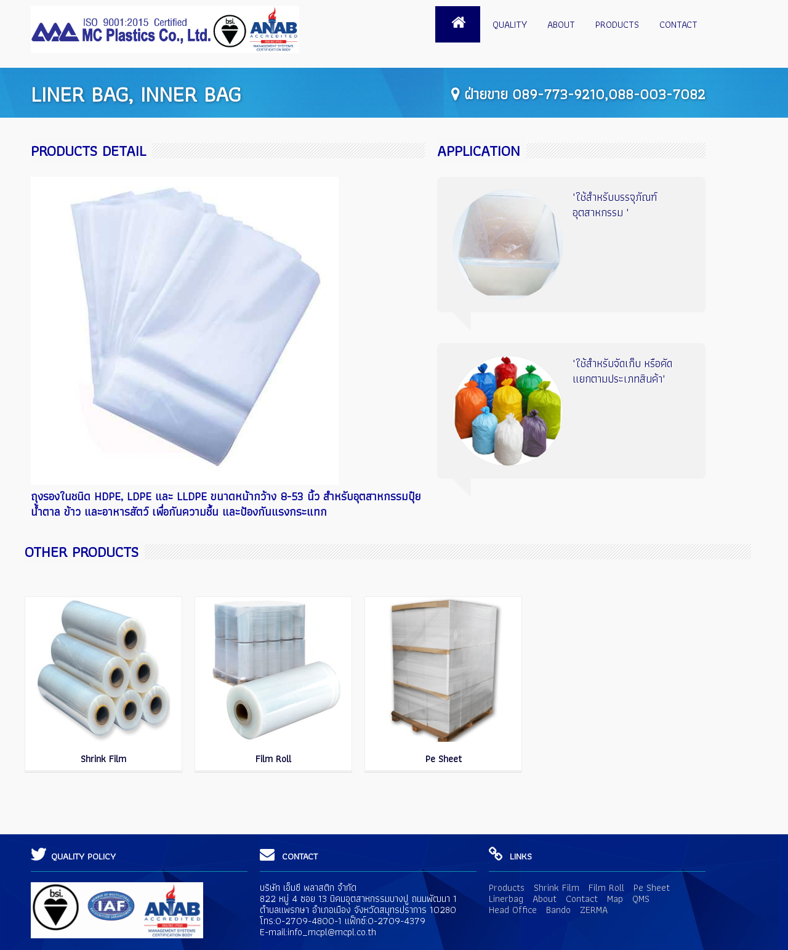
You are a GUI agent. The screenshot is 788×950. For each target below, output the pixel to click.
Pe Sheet (443, 758)
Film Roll (273, 758)
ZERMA (594, 909)
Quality (509, 24)
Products (617, 24)
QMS (640, 898)
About (561, 24)
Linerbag (506, 898)
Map (615, 898)
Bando (558, 909)
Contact (678, 24)
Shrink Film (103, 758)
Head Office (513, 909)
